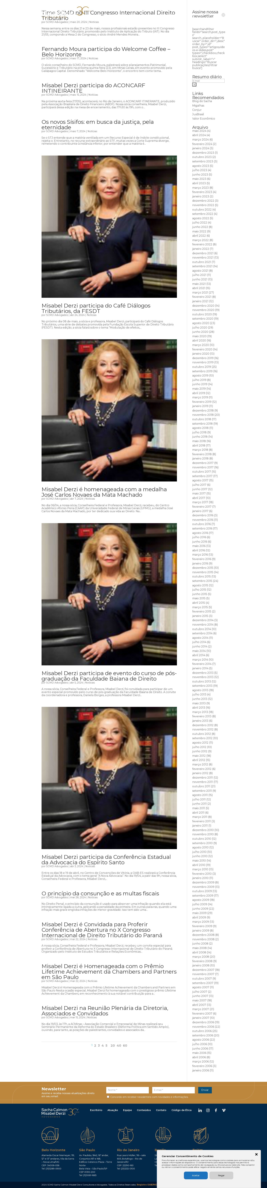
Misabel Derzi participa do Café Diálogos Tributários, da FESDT (96, 308)
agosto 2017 (200, 480)
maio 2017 (199, 493)
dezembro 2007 (203, 970)
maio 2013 (199, 703)
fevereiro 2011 (201, 821)
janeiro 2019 (200, 406)
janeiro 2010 (200, 878)
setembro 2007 (202, 983)
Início (103, 15)
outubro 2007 (202, 978)
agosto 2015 (200, 585)
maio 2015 (199, 598)
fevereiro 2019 (201, 401)
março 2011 (199, 817)
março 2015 (200, 607)
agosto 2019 (200, 375)
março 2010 (200, 869)
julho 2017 (199, 484)
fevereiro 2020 (202, 349)
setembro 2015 (202, 581)
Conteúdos (144, 1110)
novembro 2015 (202, 572)
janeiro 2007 (200, 1017)
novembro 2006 (203, 1026)
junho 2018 (200, 436)
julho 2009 (199, 904)
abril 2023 (199, 183)
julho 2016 (199, 537)
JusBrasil (198, 114)
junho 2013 (199, 699)
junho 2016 (199, 541)
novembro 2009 (203, 887)
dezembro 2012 (203, 725)
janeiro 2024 (200, 148)
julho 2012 (199, 747)
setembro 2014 (202, 633)
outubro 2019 (201, 366)
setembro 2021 (202, 266)
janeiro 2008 (200, 965)
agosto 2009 (200, 900)
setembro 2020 (202, 318)
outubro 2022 (202, 209)
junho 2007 (200, 996)
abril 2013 (198, 707)
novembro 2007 (203, 974)
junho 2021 (199, 279)
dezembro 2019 (203, 358)
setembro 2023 (202, 161)
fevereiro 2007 (202, 1013)
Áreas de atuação (144, 15)
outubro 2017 (201, 471)
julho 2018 (199, 432)
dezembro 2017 (203, 463)
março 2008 (200, 956)
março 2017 (200, 502)
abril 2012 (198, 760)
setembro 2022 (202, 213)
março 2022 (200, 240)
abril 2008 (199, 952)
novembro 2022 (203, 205)
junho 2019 (199, 384)
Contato (213, 15)
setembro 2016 (202, 528)
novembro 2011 (202, 782)
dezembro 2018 (203, 410)
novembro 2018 (203, 414)
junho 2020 (200, 331)
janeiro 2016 (200, 563)
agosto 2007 (200, 987)
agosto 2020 (200, 323)
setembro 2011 (202, 790)
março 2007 (200, 1009)
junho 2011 (199, 803)
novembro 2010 (203, 834)
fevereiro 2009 (202, 926)
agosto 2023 (200, 165)
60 (125, 1045)
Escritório (96, 1110)
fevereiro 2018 (202, 454)
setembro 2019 (202, 371)
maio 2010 (199, 860)
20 (113, 1045)
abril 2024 (199, 135)
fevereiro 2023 (202, 192)
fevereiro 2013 (201, 716)
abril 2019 (198, 393)
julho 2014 (199, 642)
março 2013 (200, 712)
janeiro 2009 (200, 930)
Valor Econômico (203, 118)
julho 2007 (199, 991)
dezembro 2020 (203, 305)
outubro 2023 (202, 157)
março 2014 (200, 659)
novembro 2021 (203, 257)
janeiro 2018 (200, 458)
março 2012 (200, 764)
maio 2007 (199, 1000)
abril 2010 (198, 865)
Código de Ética (181, 1110)
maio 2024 (199, 130)
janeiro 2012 (200, 773)
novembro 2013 (203, 677)
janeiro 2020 (200, 353)
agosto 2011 (200, 795)
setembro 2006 (202, 1035)
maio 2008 (199, 948)
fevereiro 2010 (202, 873)
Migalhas (198, 105)
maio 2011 (198, 808)
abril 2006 (199, 1057)
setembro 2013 (202, 685)
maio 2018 (199, 441)
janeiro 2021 (200, 301)
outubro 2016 (201, 524)
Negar (232, 1175)
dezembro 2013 (203, 672)
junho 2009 (200, 908)
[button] (257, 1152)
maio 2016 (199, 546)
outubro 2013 (201, 681)
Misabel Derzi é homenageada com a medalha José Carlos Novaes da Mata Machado (104, 492)
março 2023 (200, 187)
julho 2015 (199, 589)
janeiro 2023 (200, 196)
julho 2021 (199, 275)
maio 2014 (199, 651)
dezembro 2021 (203, 253)
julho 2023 (199, 170)
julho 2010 (199, 852)
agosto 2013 (200, 690)
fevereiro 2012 (201, 769)
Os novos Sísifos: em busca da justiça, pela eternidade (98, 124)
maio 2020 (199, 336)
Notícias (94, 22)
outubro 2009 (202, 891)
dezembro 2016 (202, 515)
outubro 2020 (202, 314)
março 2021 (200, 292)
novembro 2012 (203, 729)
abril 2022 (199, 235)
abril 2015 (198, 602)
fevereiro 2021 (201, 296)
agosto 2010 (200, 847)
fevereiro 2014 (201, 664)
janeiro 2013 (200, 720)
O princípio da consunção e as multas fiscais (100, 893)
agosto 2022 (200, 218)
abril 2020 (199, 340)
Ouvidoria (198, 15)
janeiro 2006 (200, 1070)
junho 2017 (199, 489)
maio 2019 (199, 388)
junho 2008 (200, 943)
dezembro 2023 (203, 152)
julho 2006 (199, 1044)
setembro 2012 (202, 738)
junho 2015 (199, 594)
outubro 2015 (201, 576)
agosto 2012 (200, 742)
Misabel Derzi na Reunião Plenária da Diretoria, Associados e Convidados (105, 1011)
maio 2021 (199, 283)
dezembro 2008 (203, 935)
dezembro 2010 (203, 830)
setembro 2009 (202, 895)
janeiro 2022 (200, 248)
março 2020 (200, 345)
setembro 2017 (202, 476)
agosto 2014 (200, 637)
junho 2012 (199, 751)
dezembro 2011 (202, 777)
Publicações (177, 15)
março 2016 (200, 554)
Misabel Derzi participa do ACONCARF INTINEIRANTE (93, 88)
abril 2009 (199, 917)
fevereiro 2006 (202, 1066)
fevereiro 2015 (201, 611)
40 (119, 1045)
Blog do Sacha (202, 101)
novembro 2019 (203, 362)
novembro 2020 (203, 310)
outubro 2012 (201, 734)
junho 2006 (200, 1048)
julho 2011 (199, 799)
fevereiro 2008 (202, 961)
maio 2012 (199, 755)
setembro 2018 (202, 423)
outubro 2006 (202, 1031)
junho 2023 (200, 174)
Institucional (118, 15)
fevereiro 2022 (202, 244)
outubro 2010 (201, 838)
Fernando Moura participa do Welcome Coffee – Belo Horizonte (106, 52)
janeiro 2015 (200, 616)
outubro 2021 (201, 262)
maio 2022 (199, 231)
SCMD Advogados (57, 22)
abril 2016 (198, 550)
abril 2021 (198, 288)
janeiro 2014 (200, 668)
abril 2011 (198, 812)
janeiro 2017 (200, 511)
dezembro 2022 (203, 200)
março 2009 (200, 921)
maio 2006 (199, 1052)
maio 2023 (199, 178)
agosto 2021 (200, 270)
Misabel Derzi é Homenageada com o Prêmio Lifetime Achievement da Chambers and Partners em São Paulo (109, 971)
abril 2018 (198, 445)
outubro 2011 (201, 786)
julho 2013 (199, 694)
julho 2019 (199, 380)
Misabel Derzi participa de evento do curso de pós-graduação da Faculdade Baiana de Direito (109, 676)
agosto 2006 (200, 1039)
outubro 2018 (201, 419)
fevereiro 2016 (201, 559)
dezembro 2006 (203, 1022)
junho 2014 (199, 646)
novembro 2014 (203, 624)
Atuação (112, 1110)
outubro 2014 (201, 629)
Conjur (197, 109)
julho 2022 (199, 222)
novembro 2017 (203, 467)
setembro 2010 (202, 843)
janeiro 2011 (200, 825)
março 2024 (200, 139)
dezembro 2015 (202, 567)
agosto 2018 (200, 428)
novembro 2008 (203, 939)
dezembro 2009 (203, 882)
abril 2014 (198, 655)
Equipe (162, 15)
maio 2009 (199, 913)
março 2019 (200, 397)
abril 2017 (198, 498)
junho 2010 (200, 856)
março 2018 (200, 449)
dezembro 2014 (203, 620)
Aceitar (206, 1175)
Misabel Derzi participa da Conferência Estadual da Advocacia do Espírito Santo (106, 860)
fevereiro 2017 (201, 506)
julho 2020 (199, 327)
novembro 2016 (202, 519)
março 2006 (200, 1061)
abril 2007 (199, 1005)
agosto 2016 (200, 533)
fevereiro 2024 (202, 144)
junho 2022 (200, 227)
